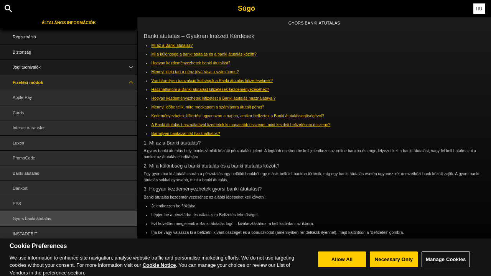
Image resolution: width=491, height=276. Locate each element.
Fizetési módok (75, 82)
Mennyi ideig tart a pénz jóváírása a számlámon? (195, 71)
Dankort (20, 188)
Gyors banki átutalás (32, 218)
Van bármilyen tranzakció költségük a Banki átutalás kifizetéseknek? (212, 80)
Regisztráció (24, 36)
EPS (17, 203)
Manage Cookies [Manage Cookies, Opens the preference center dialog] (446, 265)
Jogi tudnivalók (75, 67)
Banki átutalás (26, 173)
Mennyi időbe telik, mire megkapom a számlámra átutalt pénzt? (207, 107)
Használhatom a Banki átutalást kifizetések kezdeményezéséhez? (210, 89)
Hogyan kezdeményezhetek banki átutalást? (190, 63)
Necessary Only (394, 265)
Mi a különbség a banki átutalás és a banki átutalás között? (203, 54)
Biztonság (22, 52)
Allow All (342, 265)
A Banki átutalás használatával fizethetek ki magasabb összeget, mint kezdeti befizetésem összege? (240, 124)
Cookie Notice (159, 270)
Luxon (18, 143)
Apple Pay (22, 97)
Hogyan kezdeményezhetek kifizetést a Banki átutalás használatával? (213, 98)
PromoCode (24, 158)
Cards (18, 112)
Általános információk (69, 22)
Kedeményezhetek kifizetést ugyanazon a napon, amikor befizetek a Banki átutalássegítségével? (237, 115)
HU (479, 9)
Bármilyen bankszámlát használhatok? (185, 133)
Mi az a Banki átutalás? (172, 45)
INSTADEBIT (25, 234)
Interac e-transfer (29, 127)
